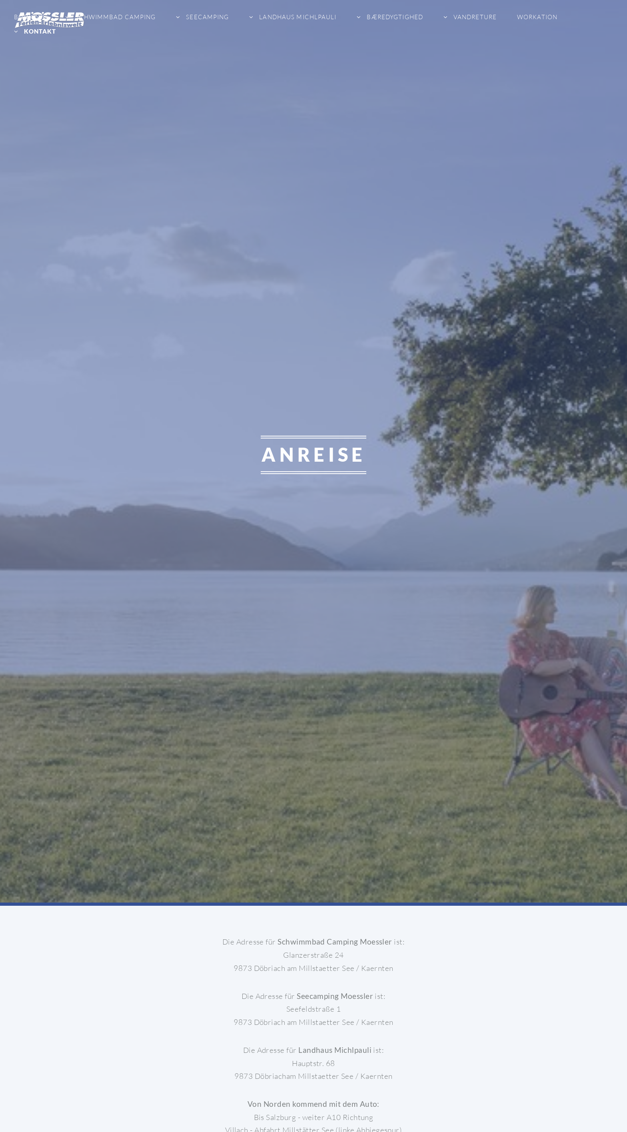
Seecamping (206, 17)
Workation (537, 17)
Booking (29, 17)
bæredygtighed (394, 17)
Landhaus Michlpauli (297, 17)
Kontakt (39, 31)
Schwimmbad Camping (115, 17)
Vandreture (474, 17)
